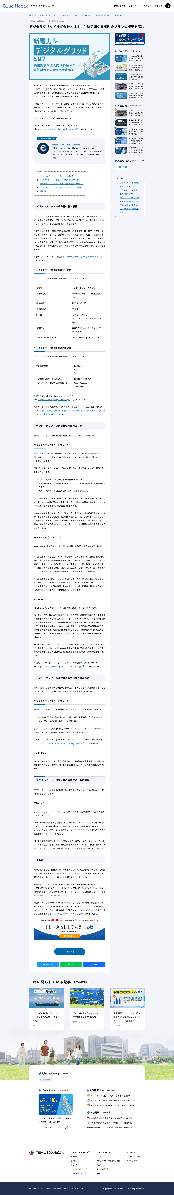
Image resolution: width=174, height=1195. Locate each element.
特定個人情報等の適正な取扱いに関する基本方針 (64, 1188)
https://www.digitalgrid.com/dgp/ (61, 129)
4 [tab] (58, 1127)
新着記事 (158, 5)
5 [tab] (61, 1127)
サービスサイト (103, 1152)
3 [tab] (56, 1127)
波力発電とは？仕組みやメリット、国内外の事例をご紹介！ (113, 1105)
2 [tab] (53, 1127)
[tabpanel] (56, 1109)
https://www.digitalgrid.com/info (82, 256)
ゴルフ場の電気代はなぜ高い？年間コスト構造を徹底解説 (111, 1122)
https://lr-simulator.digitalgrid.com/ (65, 743)
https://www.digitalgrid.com (85, 337)
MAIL (96, 964)
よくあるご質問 (102, 1169)
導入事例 (100, 1165)
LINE (72, 964)
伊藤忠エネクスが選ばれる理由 (108, 1161)
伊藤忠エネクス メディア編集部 (66, 144)
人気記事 (147, 5)
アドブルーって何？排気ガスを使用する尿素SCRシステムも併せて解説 (113, 1095)
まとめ (41, 191)
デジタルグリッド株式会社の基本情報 (54, 176)
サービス (100, 1156)
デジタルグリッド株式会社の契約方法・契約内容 (59, 187)
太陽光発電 (122, 166)
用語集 (99, 1173)
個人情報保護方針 (36, 1188)
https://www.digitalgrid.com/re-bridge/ (63, 666)
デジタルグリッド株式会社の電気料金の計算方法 (59, 183)
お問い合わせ (119, 5)
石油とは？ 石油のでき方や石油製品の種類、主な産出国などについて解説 (113, 1100)
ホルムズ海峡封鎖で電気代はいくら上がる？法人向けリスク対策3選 (111, 1117)
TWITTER (49, 964)
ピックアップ (134, 5)
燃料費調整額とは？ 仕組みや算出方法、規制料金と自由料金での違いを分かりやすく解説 (111, 1127)
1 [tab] (50, 1127)
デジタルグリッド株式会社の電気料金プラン (57, 180)
